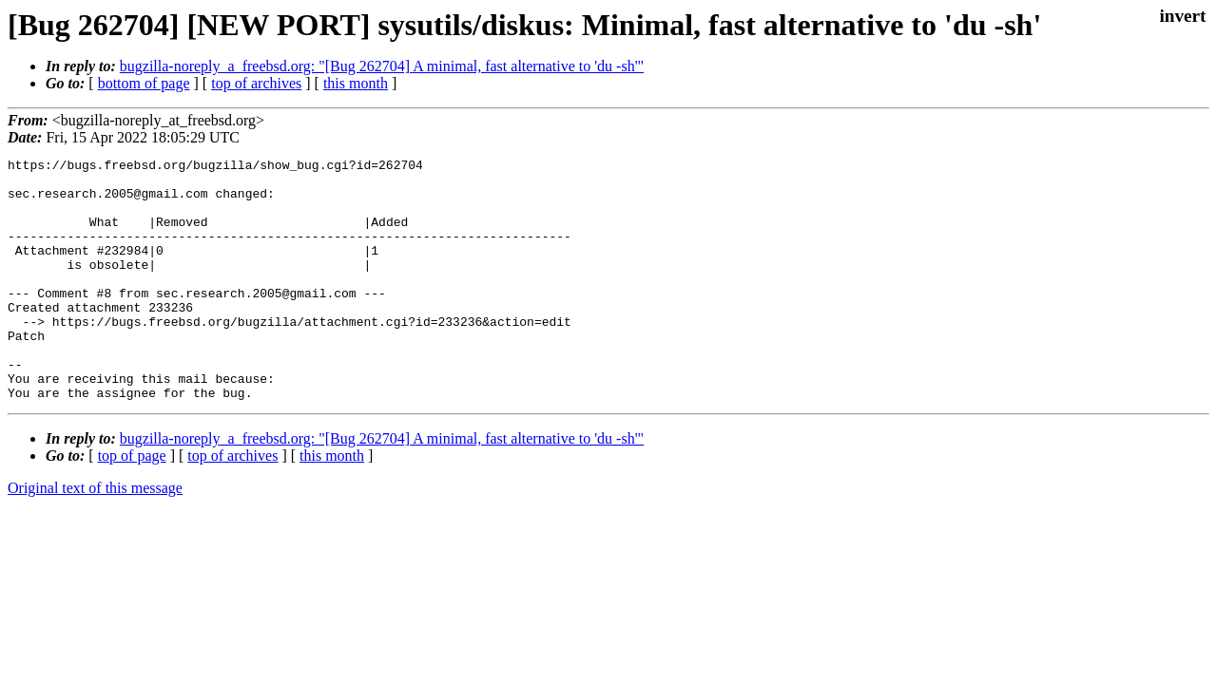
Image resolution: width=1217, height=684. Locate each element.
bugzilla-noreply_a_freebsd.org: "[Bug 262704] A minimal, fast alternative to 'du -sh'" (382, 66)
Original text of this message (95, 536)
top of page (132, 504)
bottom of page (144, 83)
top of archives (256, 83)
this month (355, 83)
